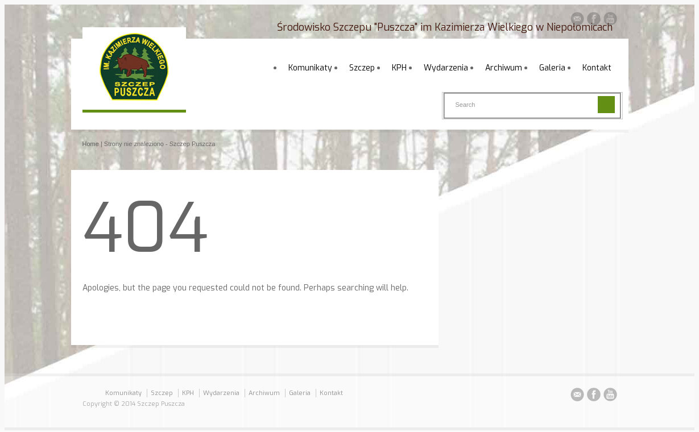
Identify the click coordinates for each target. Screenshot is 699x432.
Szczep (362, 68)
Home (90, 143)
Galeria (552, 68)
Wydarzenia (446, 68)
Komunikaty (310, 68)
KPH (399, 68)
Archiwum (503, 68)
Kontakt (596, 68)
